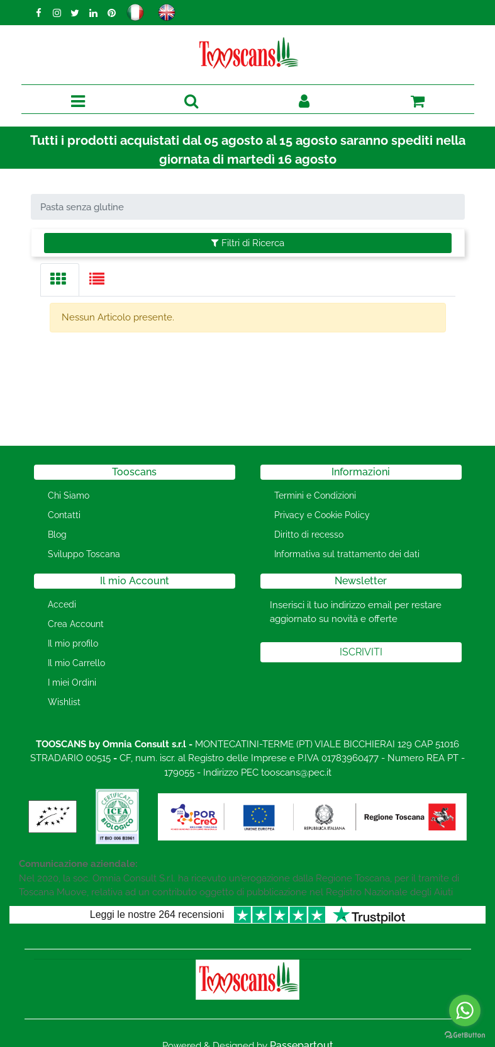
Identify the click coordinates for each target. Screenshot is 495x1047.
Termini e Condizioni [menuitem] (315, 495)
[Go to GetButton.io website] (465, 1034)
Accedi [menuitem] (62, 604)
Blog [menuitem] (57, 534)
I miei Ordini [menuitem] (72, 682)
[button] (361, 652)
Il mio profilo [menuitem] (73, 643)
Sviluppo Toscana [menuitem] (84, 554)
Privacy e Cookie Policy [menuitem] (322, 515)
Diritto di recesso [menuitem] (308, 534)
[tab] (59, 280)
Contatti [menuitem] (64, 515)
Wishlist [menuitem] (64, 702)
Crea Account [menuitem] (76, 624)
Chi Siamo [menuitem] (68, 495)
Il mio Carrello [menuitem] (76, 663)
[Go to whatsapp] (465, 1010)
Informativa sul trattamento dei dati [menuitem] (347, 554)
